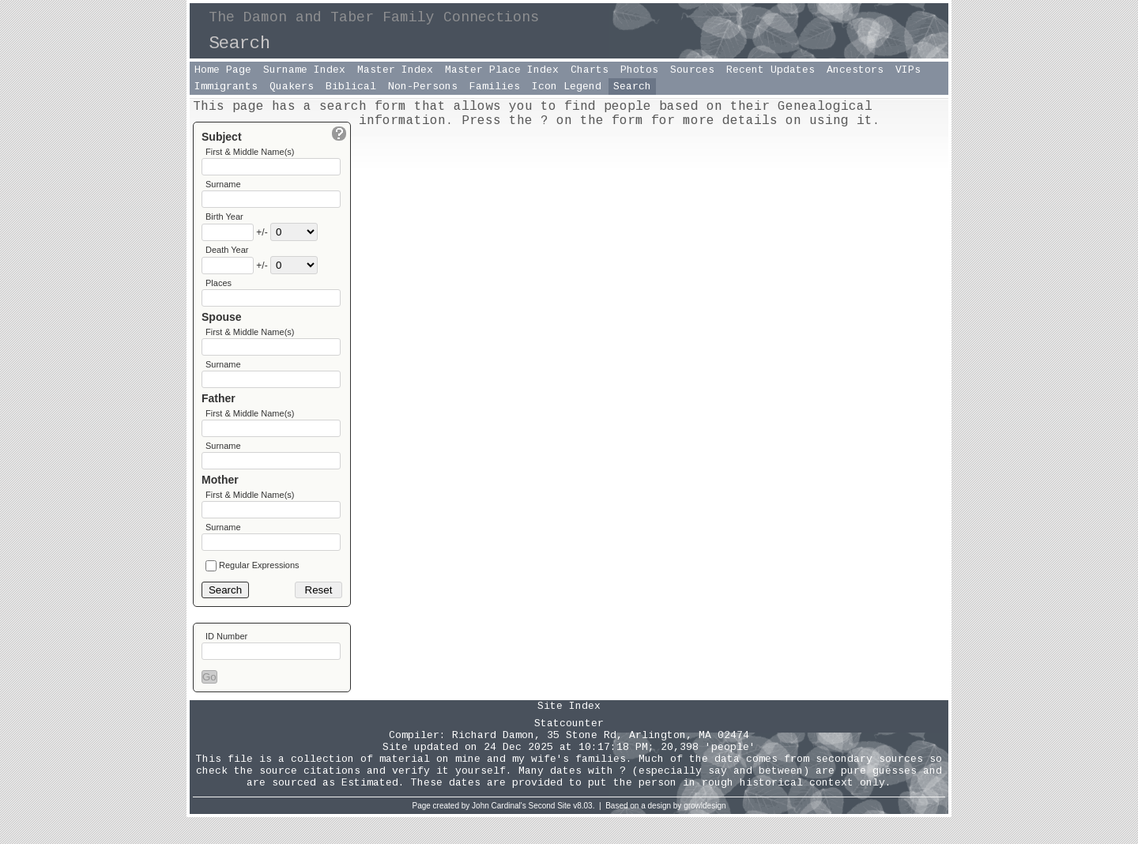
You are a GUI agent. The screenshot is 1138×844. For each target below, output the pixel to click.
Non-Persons (423, 86)
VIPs (908, 70)
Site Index (569, 733)
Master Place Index (502, 70)
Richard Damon (493, 762)
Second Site (550, 832)
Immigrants (226, 86)
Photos (639, 70)
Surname (223, 186)
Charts (590, 70)
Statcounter (569, 750)
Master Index (395, 70)
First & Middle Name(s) (249, 151)
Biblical (351, 86)
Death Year (226, 256)
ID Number (226, 660)
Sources (692, 70)
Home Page (222, 70)
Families (494, 86)
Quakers (291, 86)
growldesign (704, 832)
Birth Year (224, 221)
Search (632, 86)
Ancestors (855, 70)
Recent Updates (770, 70)
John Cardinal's (499, 832)
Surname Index (304, 70)
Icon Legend (566, 86)
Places (218, 291)
